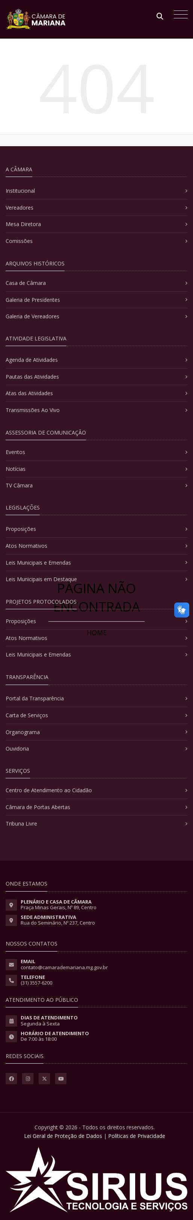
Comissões (19, 240)
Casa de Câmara (26, 282)
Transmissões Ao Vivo (33, 410)
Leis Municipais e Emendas (38, 562)
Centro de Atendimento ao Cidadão (49, 790)
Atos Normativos (26, 545)
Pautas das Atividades (32, 376)
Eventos (15, 452)
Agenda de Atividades (32, 359)
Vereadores (19, 207)
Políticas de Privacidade (136, 1135)
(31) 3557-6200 (36, 982)
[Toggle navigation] (179, 15)
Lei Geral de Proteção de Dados (63, 1135)
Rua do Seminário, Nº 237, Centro (58, 922)
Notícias (16, 468)
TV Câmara (19, 485)
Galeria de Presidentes (33, 299)
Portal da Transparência (35, 698)
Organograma (23, 732)
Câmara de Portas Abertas (38, 807)
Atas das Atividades (29, 393)
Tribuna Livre (21, 823)
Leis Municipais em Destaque (41, 579)
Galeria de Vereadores (32, 316)
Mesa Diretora (23, 224)
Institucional (20, 190)
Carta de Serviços (27, 715)
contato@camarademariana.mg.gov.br (64, 967)
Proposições (21, 528)
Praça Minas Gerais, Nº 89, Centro (58, 907)
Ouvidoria (17, 748)
